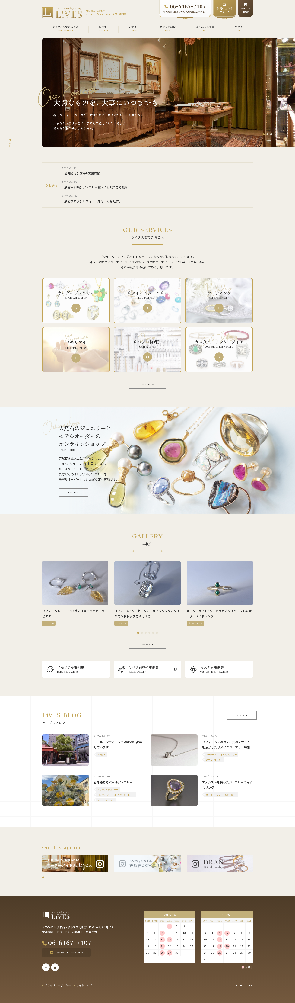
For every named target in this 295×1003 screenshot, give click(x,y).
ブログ (239, 27)
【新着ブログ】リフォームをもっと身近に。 (92, 201)
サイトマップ (84, 985)
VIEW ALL (147, 644)
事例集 (103, 27)
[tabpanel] (168, 92)
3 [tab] (271, 134)
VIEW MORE (147, 384)
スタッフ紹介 (168, 27)
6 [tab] (157, 633)
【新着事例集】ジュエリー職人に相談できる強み (95, 187)
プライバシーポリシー (58, 985)
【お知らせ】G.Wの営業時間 (81, 173)
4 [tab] (149, 633)
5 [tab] (153, 633)
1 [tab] (264, 134)
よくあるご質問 (205, 27)
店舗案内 (134, 27)
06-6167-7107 (69, 942)
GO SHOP (73, 492)
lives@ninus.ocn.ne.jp (69, 952)
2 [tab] (267, 134)
